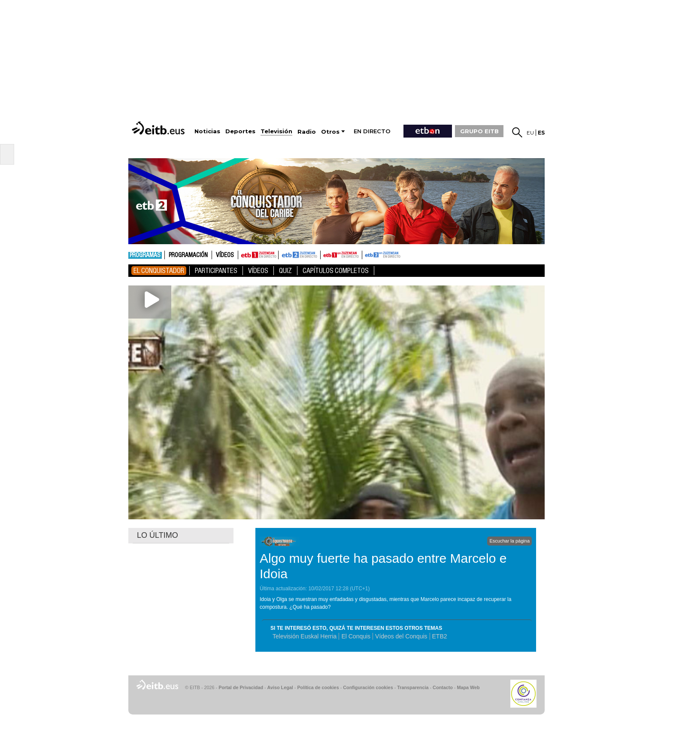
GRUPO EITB (479, 131)
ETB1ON (324, 254)
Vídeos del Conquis (401, 636)
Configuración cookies (368, 687)
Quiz (285, 270)
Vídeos (225, 255)
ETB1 (258, 255)
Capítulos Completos (336, 270)
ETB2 (300, 255)
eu (530, 132)
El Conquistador (158, 270)
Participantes (216, 270)
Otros (330, 132)
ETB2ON (366, 254)
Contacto (443, 687)
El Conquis (355, 636)
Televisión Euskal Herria (304, 636)
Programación (188, 255)
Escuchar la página (509, 540)
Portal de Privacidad (240, 687)
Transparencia (412, 687)
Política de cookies (318, 687)
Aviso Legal (280, 687)
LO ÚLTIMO (157, 535)
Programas (145, 255)
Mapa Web (468, 687)
